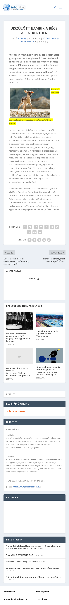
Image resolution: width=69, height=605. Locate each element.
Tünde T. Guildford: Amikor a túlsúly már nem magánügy (33, 577)
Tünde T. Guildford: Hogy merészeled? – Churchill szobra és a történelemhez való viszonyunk (34, 547)
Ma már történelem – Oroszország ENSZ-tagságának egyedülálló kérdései (18, 337)
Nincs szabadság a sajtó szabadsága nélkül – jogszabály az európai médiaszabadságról (48, 371)
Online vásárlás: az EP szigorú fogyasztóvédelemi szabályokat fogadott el (18, 372)
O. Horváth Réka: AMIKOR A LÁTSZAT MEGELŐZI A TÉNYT (32, 568)
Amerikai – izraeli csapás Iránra (21, 561)
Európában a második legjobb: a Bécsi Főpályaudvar (47, 333)
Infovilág (22, 38)
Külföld (46, 38)
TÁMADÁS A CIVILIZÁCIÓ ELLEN (20, 555)
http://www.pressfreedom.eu (26, 486)
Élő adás (15, 411)
